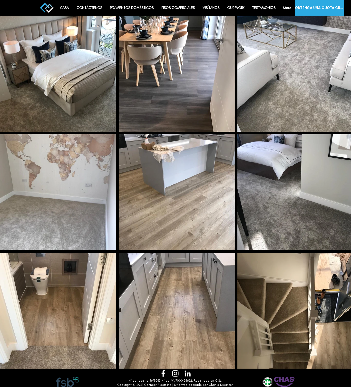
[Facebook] (163, 373)
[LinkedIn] (187, 373)
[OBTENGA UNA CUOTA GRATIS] (319, 8)
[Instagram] (175, 373)
